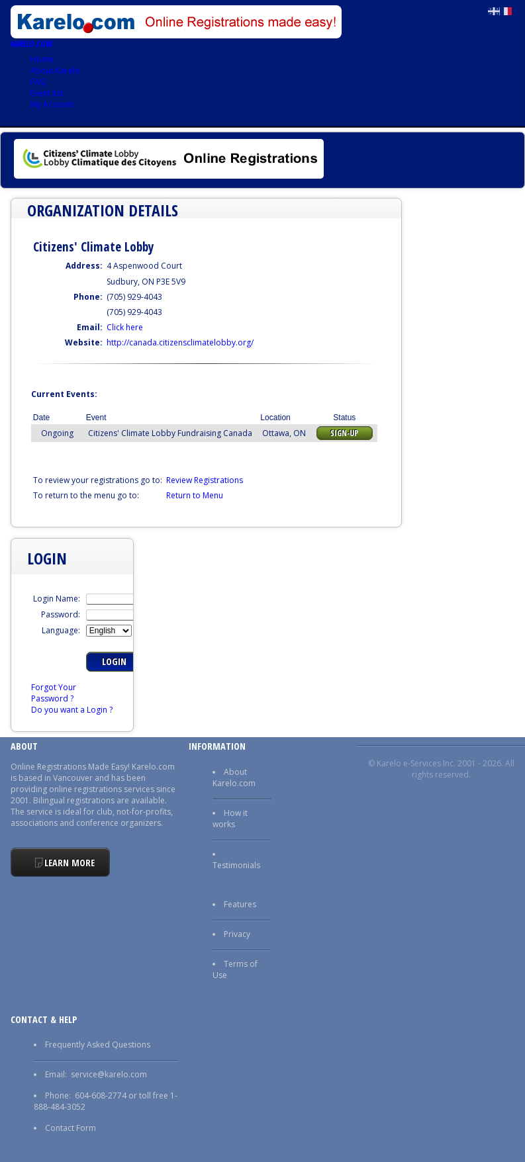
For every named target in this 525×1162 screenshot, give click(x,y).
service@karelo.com (109, 1074)
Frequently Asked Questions (97, 1044)
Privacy (237, 934)
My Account (51, 104)
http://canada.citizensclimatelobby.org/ (180, 342)
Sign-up (344, 433)
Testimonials (236, 865)
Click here (125, 327)
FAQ (38, 81)
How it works (230, 818)
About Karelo (55, 70)
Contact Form (70, 1128)
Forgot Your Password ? (53, 693)
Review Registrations (204, 480)
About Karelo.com (234, 777)
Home (42, 59)
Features (240, 904)
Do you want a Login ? (72, 709)
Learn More (69, 862)
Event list (46, 93)
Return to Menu (194, 495)
